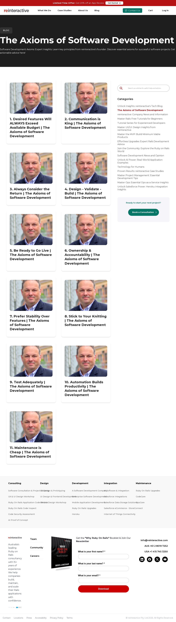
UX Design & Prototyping (52, 490)
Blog (96, 10)
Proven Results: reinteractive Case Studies (140, 171)
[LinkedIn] (142, 559)
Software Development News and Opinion (140, 155)
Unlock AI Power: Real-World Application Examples (140, 161)
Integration (110, 483)
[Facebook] (149, 559)
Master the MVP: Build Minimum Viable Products (138, 135)
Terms (69, 618)
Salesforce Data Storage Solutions (121, 502)
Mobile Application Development (88, 502)
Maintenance (143, 483)
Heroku (75, 514)
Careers (34, 556)
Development (80, 483)
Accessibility (41, 618)
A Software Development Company (89, 490)
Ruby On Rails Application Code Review (28, 502)
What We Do (44, 10)
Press (29, 618)
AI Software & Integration (116, 490)
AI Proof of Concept (18, 520)
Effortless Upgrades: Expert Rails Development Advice (143, 143)
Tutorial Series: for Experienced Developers (141, 123)
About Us (83, 10)
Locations (18, 618)
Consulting (14, 483)
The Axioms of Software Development (140, 110)
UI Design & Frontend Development (58, 496)
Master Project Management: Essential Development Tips (138, 177)
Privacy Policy (56, 618)
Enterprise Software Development (89, 496)
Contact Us (132, 10)
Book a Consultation (143, 212)
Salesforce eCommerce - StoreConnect (123, 508)
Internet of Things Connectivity (119, 514)
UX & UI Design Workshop (21, 496)
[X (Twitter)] (157, 559)
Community (36, 547)
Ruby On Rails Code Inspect (22, 508)
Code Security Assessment (21, 514)
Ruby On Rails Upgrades (84, 508)
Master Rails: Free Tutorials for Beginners (139, 118)
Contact (6, 618)
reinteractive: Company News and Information (142, 114)
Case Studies (65, 10)
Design (44, 483)
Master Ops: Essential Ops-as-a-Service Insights (142, 182)
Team (33, 539)
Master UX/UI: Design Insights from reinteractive (136, 128)
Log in (165, 10)
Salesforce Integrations (115, 496)
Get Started (114, 3)
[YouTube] (165, 559)
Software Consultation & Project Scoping (28, 490)
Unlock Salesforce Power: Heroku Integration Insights (142, 188)
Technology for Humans (130, 167)
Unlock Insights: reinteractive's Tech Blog (140, 106)
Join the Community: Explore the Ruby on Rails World (143, 150)
